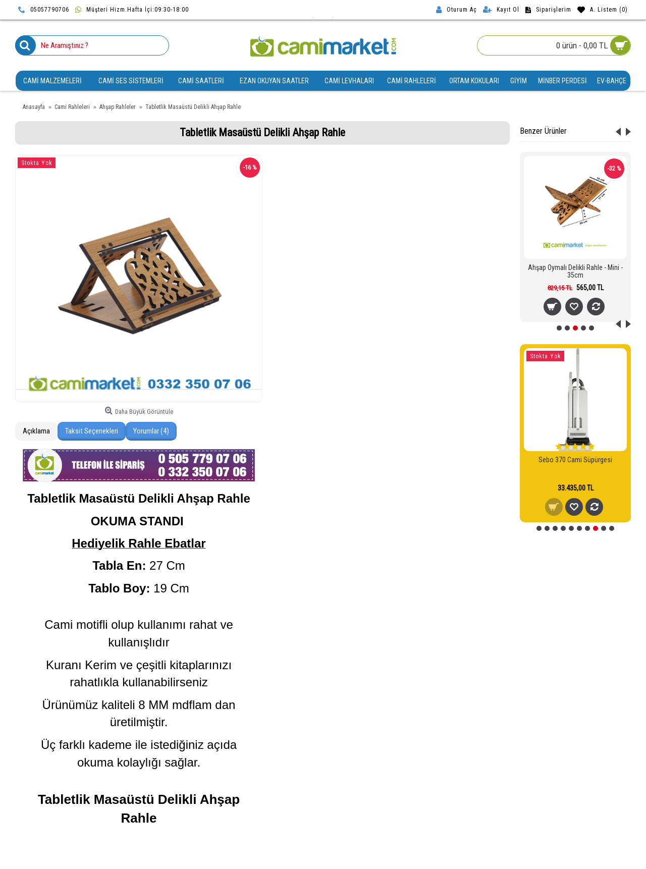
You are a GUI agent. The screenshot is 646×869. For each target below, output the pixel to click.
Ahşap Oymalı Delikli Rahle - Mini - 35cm (575, 271)
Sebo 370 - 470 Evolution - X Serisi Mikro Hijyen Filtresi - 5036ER (575, 467)
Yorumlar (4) (151, 431)
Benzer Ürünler (543, 131)
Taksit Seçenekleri (91, 431)
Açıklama (36, 431)
